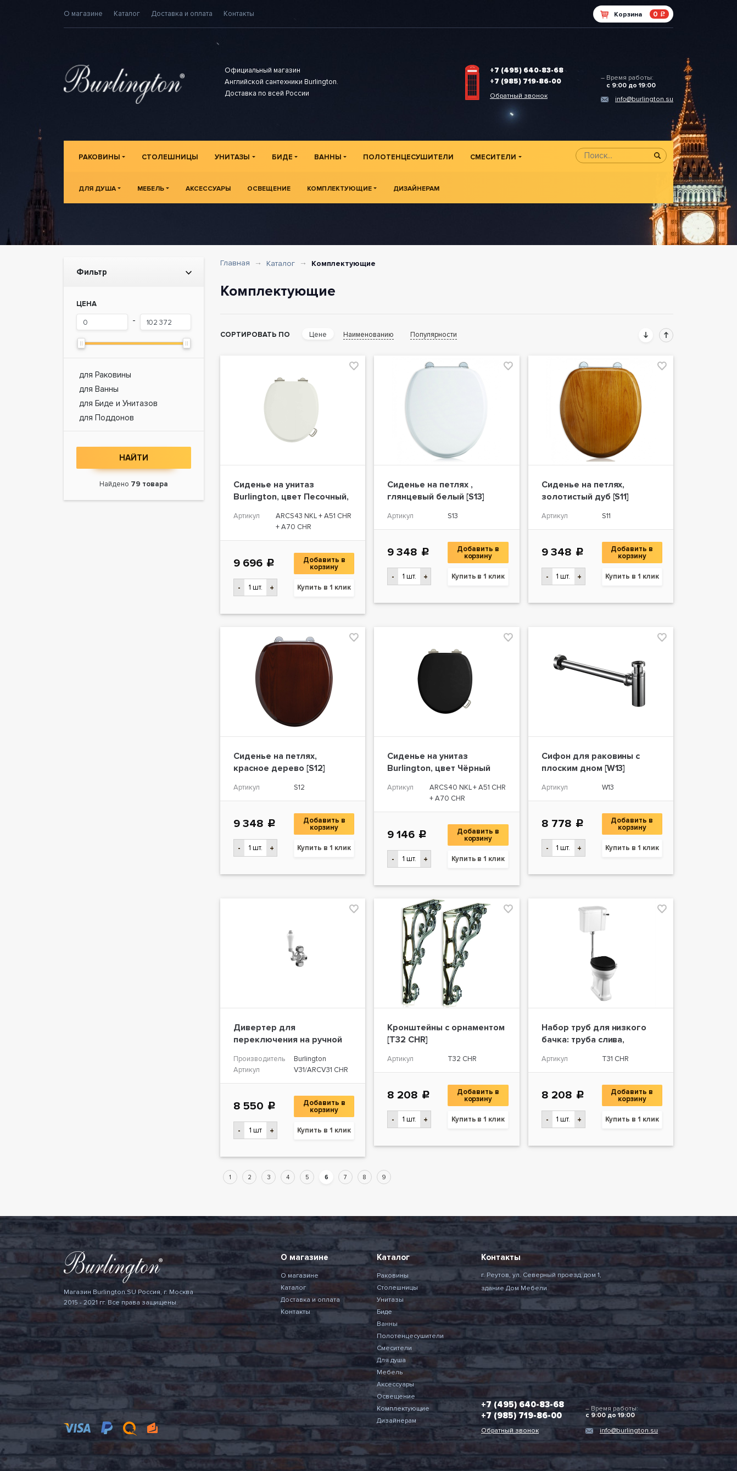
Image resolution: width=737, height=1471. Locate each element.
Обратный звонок (519, 96)
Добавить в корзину (325, 563)
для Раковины (105, 375)
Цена (86, 303)
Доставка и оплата (182, 13)
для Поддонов (106, 418)
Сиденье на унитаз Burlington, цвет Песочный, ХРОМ (291, 496)
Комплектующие (339, 189)
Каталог (127, 13)
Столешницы (170, 157)
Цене (318, 334)
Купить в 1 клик (324, 587)
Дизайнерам (416, 189)
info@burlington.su (644, 99)
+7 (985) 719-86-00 (525, 81)
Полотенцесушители (408, 157)
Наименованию (368, 334)
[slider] (81, 343)
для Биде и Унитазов (118, 403)
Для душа (97, 189)
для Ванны (99, 389)
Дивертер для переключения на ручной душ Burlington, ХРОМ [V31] (290, 1039)
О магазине (83, 13)
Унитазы (232, 157)
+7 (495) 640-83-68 (526, 70)
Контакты (239, 13)
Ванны (328, 157)
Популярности (433, 334)
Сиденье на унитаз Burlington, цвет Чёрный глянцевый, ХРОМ (438, 768)
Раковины (99, 157)
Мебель (150, 189)
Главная (235, 263)
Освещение (269, 189)
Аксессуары (208, 189)
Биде (282, 157)
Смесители (493, 157)
